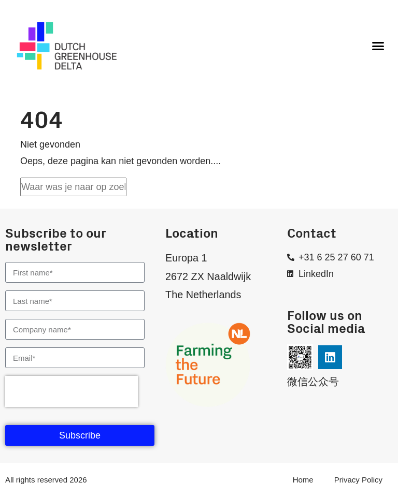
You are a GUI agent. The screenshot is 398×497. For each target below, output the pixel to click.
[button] (378, 46)
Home (303, 479)
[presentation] (71, 391)
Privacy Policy (358, 479)
